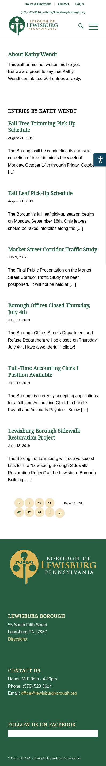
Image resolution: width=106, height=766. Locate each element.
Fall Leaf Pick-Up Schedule (40, 193)
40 (39, 502)
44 (39, 512)
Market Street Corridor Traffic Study (52, 250)
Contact (63, 4)
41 (49, 502)
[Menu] (90, 27)
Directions (17, 639)
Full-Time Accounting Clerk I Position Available (43, 371)
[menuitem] (38, 4)
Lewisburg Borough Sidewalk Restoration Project (44, 434)
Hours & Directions (38, 4)
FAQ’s (79, 4)
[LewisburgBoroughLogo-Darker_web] (44, 27)
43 (29, 512)
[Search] (78, 27)
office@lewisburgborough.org (64, 12)
